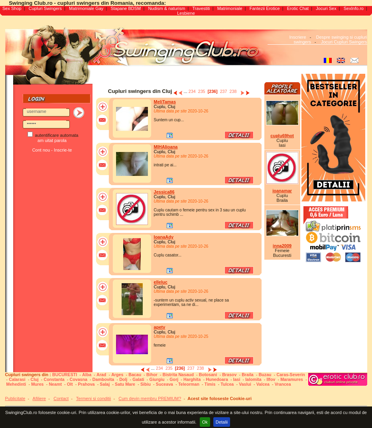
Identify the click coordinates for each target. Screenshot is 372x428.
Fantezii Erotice (265, 8)
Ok (205, 422)
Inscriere (297, 37)
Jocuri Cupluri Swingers (344, 41)
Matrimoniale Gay (86, 8)
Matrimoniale (229, 8)
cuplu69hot (282, 135)
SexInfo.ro (354, 8)
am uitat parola (52, 140)
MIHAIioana (166, 146)
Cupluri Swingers (45, 8)
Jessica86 (164, 191)
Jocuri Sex (326, 8)
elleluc (160, 282)
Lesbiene (186, 13)
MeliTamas (165, 101)
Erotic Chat (298, 8)
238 (233, 91)
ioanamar (282, 190)
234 (192, 91)
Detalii (222, 422)
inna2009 (282, 245)
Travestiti (201, 8)
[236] (213, 91)
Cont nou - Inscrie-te (52, 150)
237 (223, 91)
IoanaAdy (164, 237)
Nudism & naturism (166, 8)
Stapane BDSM (125, 8)
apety (159, 327)
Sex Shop (12, 8)
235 (201, 91)
